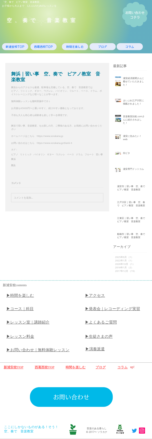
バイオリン (39, 154)
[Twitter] (134, 431)
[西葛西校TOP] (43, 46)
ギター (50, 154)
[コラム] (130, 46)
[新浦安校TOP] (15, 46)
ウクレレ (60, 154)
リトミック (26, 154)
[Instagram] (142, 431)
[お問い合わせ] (71, 397)
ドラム (79, 154)
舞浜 (13, 159)
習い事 (99, 154)
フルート (89, 154)
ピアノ (14, 154)
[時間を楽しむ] (75, 46)
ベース (70, 154)
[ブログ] (102, 46)
